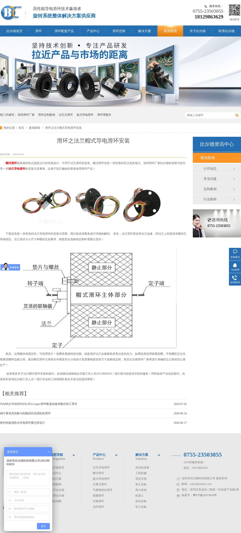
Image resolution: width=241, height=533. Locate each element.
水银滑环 (98, 501)
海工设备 (141, 484)
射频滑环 (98, 495)
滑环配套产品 (64, 31)
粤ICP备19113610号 (205, 495)
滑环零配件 (104, 114)
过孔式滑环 (66, 114)
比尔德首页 (14, 31)
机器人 (139, 495)
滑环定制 (118, 31)
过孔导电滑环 (101, 467)
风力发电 (141, 489)
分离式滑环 (100, 484)
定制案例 (210, 189)
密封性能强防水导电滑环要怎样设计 (22, 422)
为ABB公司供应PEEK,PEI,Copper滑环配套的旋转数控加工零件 (38, 403)
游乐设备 (141, 501)
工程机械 (141, 473)
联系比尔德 (227, 31)
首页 (21, 127)
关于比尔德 (198, 31)
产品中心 (93, 31)
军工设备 (141, 506)
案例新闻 (170, 31)
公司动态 (210, 168)
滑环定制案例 (46, 114)
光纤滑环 (98, 506)
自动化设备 (142, 467)
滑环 (38, 31)
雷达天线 (141, 478)
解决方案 (144, 31)
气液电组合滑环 (102, 489)
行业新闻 (210, 199)
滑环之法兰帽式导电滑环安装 (63, 127)
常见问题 (210, 178)
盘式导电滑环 (85, 114)
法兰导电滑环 (16, 168)
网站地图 (55, 501)
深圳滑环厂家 (26, 114)
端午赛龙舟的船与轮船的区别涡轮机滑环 (25, 413)
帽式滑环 (11, 163)
